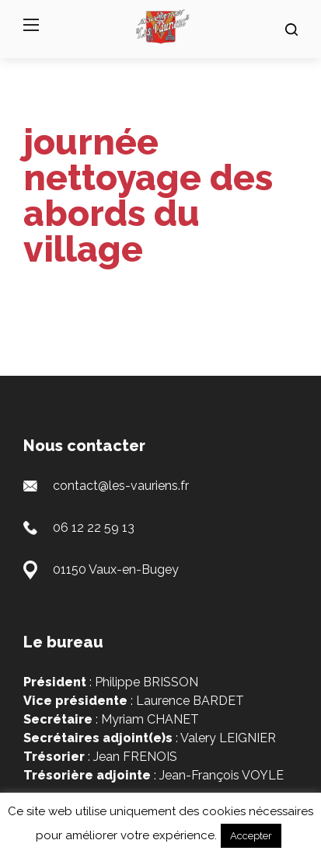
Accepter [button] (251, 836)
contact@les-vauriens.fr (121, 485)
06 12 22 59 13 (93, 527)
